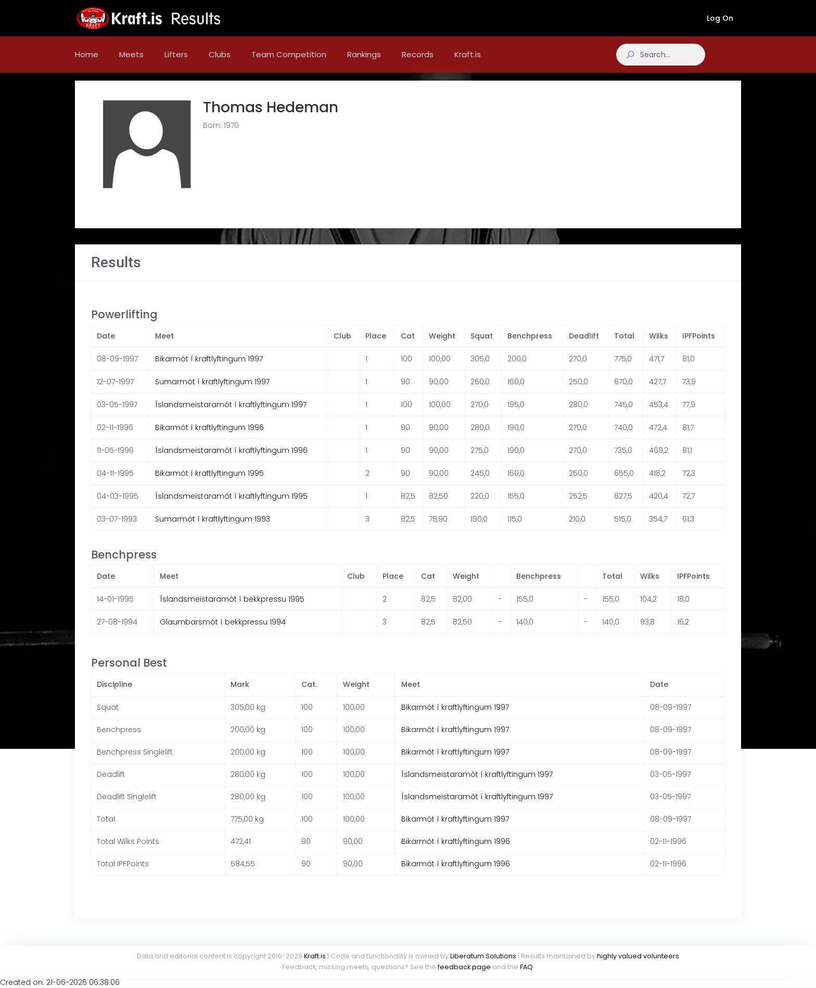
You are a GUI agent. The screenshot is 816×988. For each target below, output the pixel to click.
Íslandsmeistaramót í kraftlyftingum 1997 (231, 415)
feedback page (464, 967)
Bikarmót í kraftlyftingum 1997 (209, 369)
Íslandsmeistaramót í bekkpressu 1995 (232, 609)
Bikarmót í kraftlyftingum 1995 (209, 483)
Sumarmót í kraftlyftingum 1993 (212, 529)
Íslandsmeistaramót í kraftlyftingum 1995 (231, 506)
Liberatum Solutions (483, 956)
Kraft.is (315, 956)
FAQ (526, 967)
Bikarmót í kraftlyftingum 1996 (209, 438)
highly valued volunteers (638, 956)
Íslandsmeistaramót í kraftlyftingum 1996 (231, 461)
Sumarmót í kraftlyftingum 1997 (212, 392)
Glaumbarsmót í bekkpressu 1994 (223, 632)
